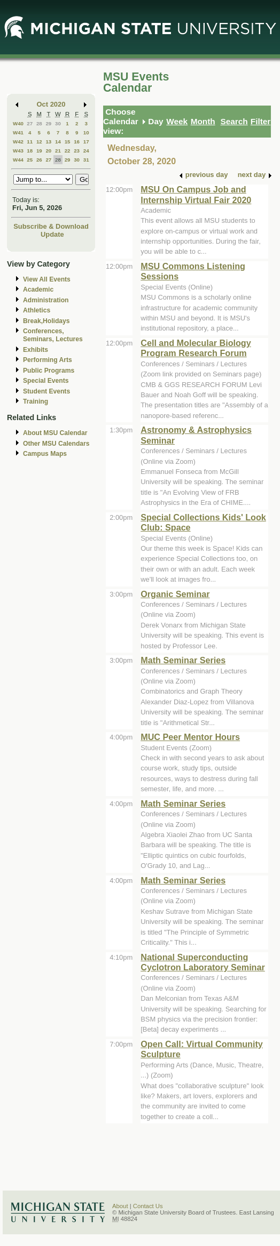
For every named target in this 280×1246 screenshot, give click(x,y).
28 (39, 123)
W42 (18, 141)
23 (77, 151)
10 (86, 132)
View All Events (47, 279)
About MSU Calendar (55, 433)
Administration (45, 300)
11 (30, 141)
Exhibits (35, 349)
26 (39, 160)
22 (68, 151)
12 (39, 141)
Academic (38, 289)
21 (58, 151)
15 (68, 141)
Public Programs (48, 370)
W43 (18, 151)
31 (86, 160)
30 (58, 123)
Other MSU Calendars (56, 443)
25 (30, 160)
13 (48, 141)
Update (52, 234)
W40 (18, 123)
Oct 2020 (51, 104)
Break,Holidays (46, 321)
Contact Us (148, 1206)
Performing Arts (47, 360)
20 (48, 151)
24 (86, 151)
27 (30, 123)
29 (48, 123)
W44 (18, 160)
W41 (18, 132)
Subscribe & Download (51, 226)
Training (35, 401)
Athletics (36, 310)
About (120, 1206)
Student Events (46, 391)
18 (30, 151)
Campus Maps (45, 453)
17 (86, 141)
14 (58, 141)
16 (77, 141)
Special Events (45, 380)
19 (39, 151)
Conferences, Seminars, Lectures (53, 335)
